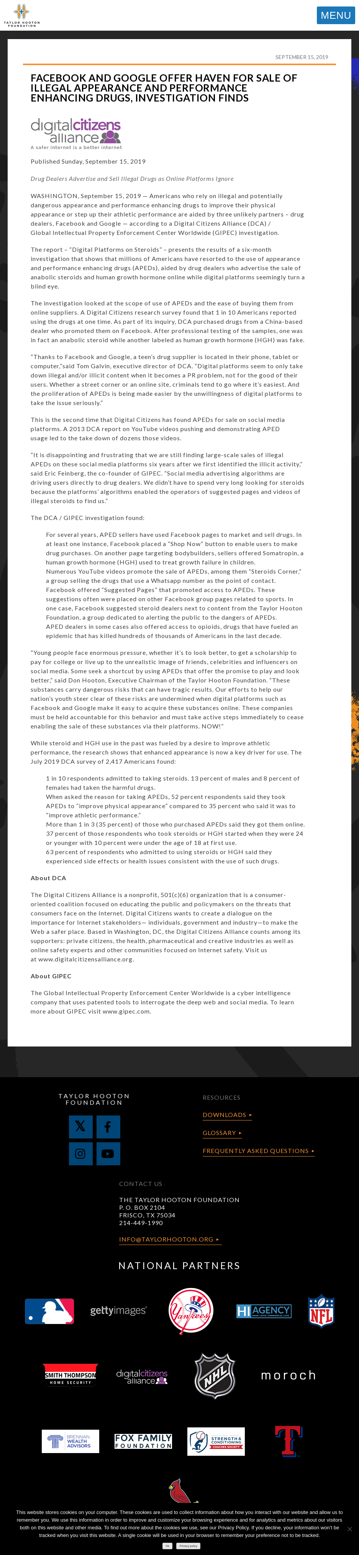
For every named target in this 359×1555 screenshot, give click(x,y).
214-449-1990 (141, 1222)
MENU (336, 15)
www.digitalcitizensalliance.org (85, 959)
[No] (349, 1529)
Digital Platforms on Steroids (115, 249)
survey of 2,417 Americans (116, 761)
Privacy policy (188, 1546)
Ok (167, 1546)
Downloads (224, 1114)
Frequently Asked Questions (256, 1150)
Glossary (219, 1132)
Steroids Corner (274, 571)
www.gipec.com (126, 1011)
